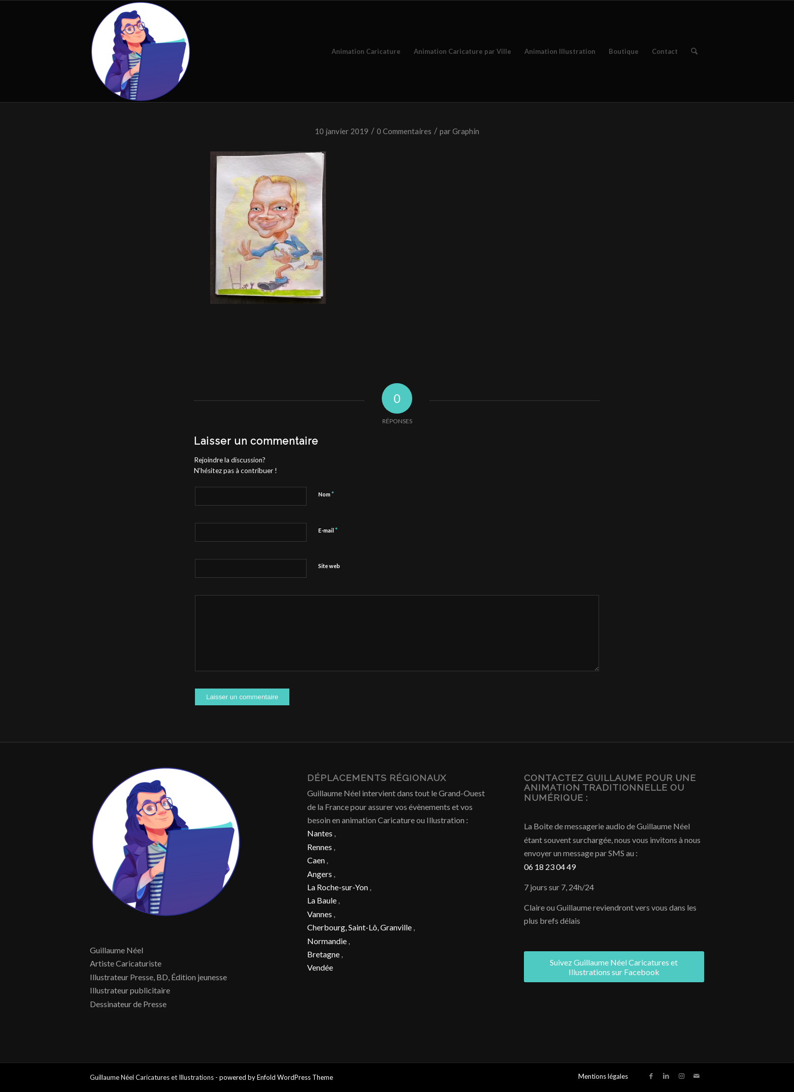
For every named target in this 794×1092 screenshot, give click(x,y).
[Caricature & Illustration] (140, 51)
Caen (316, 860)
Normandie (327, 941)
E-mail (328, 530)
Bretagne (323, 954)
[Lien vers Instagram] (681, 1075)
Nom (326, 494)
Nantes (320, 833)
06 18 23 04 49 (550, 866)
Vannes (319, 914)
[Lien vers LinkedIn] (666, 1075)
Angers (319, 874)
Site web (329, 566)
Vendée (320, 967)
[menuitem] (366, 51)
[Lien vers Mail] (696, 1075)
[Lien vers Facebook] (650, 1075)
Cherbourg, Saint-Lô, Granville (359, 927)
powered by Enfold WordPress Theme (276, 1077)
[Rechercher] (694, 51)
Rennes (319, 847)
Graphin (465, 131)
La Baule (322, 900)
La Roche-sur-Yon (337, 887)
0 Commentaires (404, 131)
